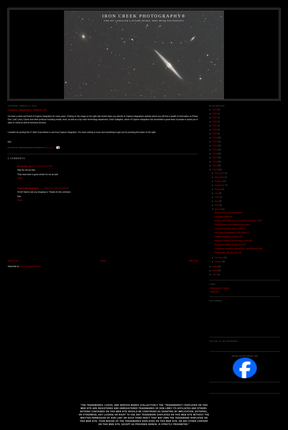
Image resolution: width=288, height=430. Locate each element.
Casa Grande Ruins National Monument (232, 224)
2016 (214, 146)
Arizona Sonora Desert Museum (228, 213)
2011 (214, 166)
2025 (214, 110)
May (217, 201)
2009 (214, 266)
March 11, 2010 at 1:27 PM (40, 166)
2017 (214, 142)
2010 (214, 170)
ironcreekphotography (27, 188)
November (220, 177)
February (219, 257)
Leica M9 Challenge (223, 216)
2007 (214, 274)
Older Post (193, 261)
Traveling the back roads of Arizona (230, 228)
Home (103, 261)
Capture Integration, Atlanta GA (27, 110)
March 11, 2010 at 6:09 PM (56, 188)
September (220, 185)
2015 (214, 150)
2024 (214, 114)
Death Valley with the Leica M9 (228, 252)
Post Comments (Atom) (30, 266)
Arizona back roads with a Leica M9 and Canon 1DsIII (238, 220)
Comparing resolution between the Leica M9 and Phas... (239, 248)
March (218, 209)
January (218, 261)
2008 (214, 270)
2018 (214, 138)
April (217, 205)
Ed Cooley (22, 166)
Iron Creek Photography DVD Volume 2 (231, 232)
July (217, 193)
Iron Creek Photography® (144, 15)
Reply (19, 178)
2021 (214, 126)
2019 (214, 134)
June (217, 197)
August (218, 189)
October (218, 181)
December (220, 173)
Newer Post (13, 261)
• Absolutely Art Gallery (219, 288)
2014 (214, 154)
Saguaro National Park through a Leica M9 (233, 240)
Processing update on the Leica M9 (230, 244)
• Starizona (214, 292)
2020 (214, 130)
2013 (214, 158)
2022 (214, 122)
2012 (214, 162)
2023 (214, 118)
